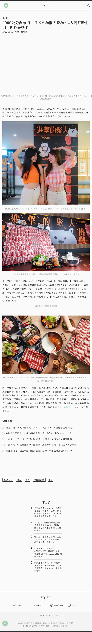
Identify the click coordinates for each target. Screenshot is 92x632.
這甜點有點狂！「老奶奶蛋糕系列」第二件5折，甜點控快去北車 (38, 433)
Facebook (56, 605)
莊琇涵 (24, 31)
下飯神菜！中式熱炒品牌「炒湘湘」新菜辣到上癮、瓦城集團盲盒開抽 (41, 444)
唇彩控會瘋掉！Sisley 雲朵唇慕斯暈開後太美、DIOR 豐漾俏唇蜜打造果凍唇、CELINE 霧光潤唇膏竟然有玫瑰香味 (47, 512)
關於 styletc (18, 605)
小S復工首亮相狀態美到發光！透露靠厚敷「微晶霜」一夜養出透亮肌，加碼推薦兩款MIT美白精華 (48, 526)
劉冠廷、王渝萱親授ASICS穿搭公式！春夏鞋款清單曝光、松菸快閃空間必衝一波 (47, 539)
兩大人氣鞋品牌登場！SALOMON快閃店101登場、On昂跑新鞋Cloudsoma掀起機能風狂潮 (48, 552)
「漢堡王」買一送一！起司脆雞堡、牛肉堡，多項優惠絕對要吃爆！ (40, 439)
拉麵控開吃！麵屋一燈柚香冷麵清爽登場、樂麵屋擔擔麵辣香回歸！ (40, 450)
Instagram (74, 605)
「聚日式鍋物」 (64, 406)
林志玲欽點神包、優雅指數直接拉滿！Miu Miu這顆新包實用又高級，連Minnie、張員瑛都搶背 (48, 566)
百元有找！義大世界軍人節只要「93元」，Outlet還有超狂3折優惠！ (40, 427)
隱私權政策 (38, 605)
